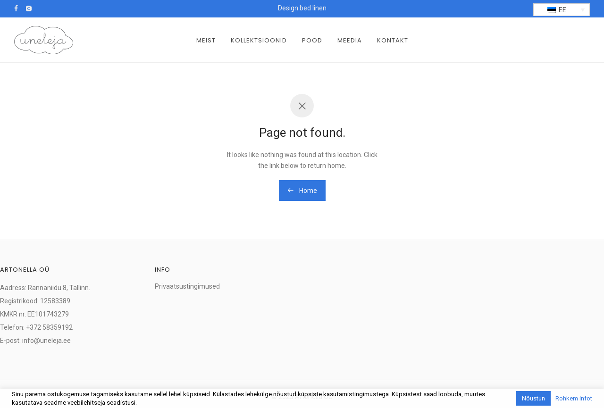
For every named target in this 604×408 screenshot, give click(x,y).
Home (302, 190)
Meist (206, 40)
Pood (312, 40)
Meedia (349, 40)
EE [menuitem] (562, 10)
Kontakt (392, 40)
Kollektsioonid (259, 40)
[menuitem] (561, 9)
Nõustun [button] (533, 398)
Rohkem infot (573, 398)
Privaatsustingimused (187, 286)
